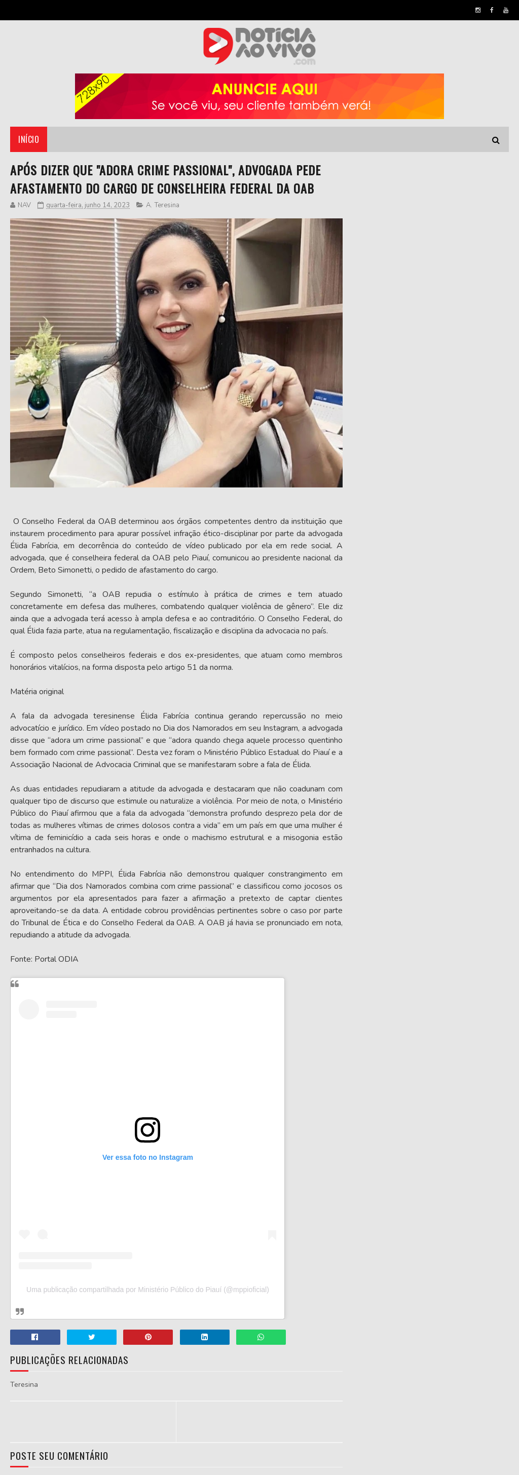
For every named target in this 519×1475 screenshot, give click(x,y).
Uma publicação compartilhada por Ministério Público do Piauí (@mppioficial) (147, 1289)
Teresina (167, 205)
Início (28, 139)
